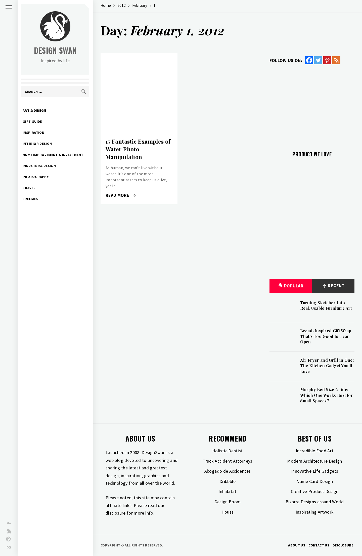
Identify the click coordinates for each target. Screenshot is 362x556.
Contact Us (318, 545)
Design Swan (55, 50)
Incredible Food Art (315, 451)
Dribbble (227, 481)
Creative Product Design (315, 491)
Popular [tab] (290, 286)
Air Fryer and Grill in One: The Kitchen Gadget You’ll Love (327, 365)
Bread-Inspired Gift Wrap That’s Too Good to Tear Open (325, 336)
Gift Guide (32, 121)
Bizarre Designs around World (315, 502)
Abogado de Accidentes (227, 471)
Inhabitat (227, 491)
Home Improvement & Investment (53, 154)
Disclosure (343, 545)
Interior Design (37, 143)
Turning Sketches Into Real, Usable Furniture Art (326, 305)
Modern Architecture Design (314, 461)
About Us (296, 545)
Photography (36, 176)
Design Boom (227, 502)
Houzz (227, 512)
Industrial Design (39, 165)
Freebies (30, 199)
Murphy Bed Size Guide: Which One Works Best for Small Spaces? (326, 395)
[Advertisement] (312, 105)
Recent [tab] (333, 286)
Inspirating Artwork (315, 512)
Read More (121, 195)
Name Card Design (314, 481)
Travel (29, 188)
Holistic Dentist (227, 451)
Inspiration (33, 132)
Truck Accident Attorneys (227, 461)
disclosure (116, 513)
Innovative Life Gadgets (314, 471)
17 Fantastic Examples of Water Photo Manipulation (138, 149)
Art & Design (34, 110)
